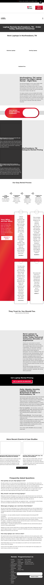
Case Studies (20, 562)
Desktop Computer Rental (13, 561)
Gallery (19, 561)
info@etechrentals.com (29, 563)
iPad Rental (13, 565)
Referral (19, 565)
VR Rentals (13, 578)
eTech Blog (20, 563)
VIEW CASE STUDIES (22, 467)
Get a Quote (20, 559)
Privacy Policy (21, 569)
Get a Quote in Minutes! (22, 381)
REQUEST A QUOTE (7, 238)
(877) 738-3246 (29, 427)
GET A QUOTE (39, 7)
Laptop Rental (14, 563)
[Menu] (40, 2)
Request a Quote (34, 576)
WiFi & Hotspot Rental (12, 581)
